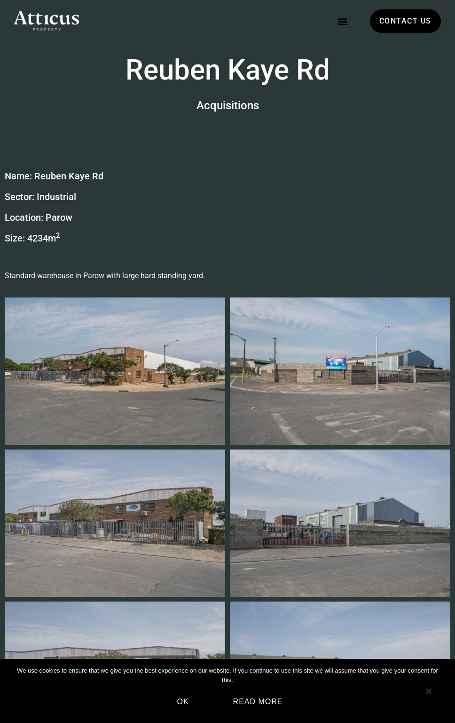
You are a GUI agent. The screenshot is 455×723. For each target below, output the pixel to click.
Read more (258, 702)
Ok (182, 702)
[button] (343, 21)
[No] (428, 694)
